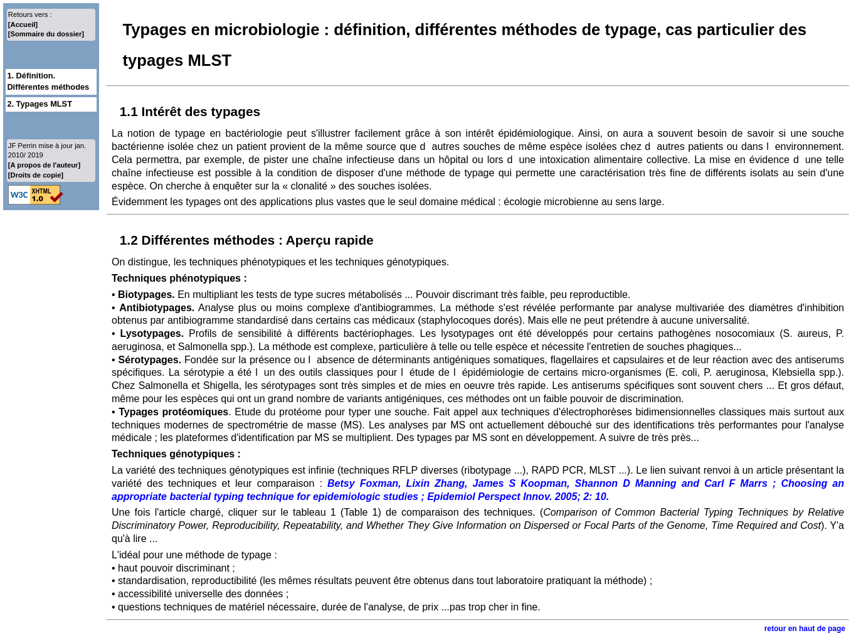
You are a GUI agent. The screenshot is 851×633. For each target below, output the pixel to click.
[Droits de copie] (35, 175)
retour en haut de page (804, 628)
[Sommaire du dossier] (46, 34)
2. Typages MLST (39, 104)
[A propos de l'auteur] (44, 165)
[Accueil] (23, 24)
